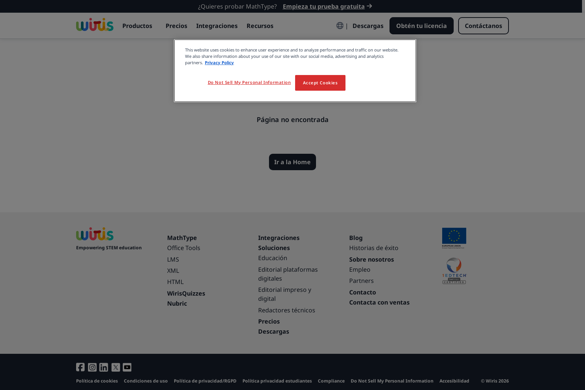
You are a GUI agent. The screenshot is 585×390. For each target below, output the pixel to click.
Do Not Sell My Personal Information (249, 82)
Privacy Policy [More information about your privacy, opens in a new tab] (219, 62)
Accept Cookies (320, 82)
